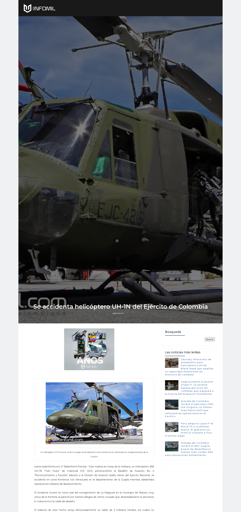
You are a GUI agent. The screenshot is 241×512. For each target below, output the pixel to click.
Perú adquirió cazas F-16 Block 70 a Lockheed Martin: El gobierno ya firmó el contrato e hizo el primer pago (189, 429)
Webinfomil (118, 313)
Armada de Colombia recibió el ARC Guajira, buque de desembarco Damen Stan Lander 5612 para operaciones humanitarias (189, 449)
